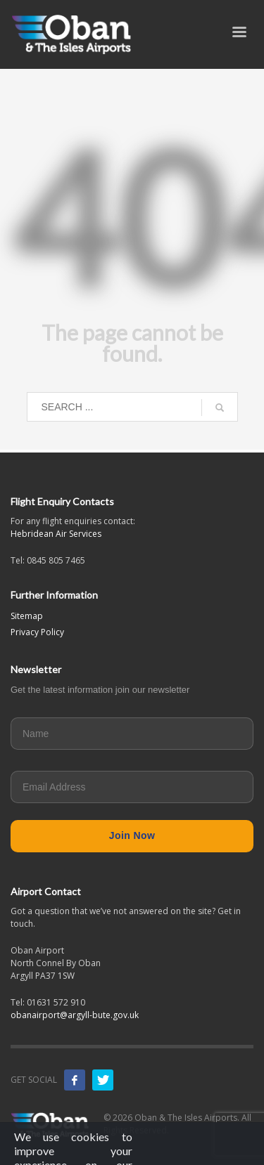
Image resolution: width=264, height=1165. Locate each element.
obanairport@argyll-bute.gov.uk (75, 1015)
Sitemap (27, 616)
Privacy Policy (37, 632)
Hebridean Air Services (56, 534)
